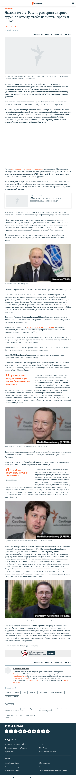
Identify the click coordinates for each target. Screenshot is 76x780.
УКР (46, 777)
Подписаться (9, 752)
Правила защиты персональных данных (53, 771)
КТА (30, 777)
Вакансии (42, 767)
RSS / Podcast (43, 748)
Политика (9, 9)
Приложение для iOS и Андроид (16, 748)
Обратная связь (44, 763)
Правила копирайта (12, 771)
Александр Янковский (12, 26)
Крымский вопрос (32, 680)
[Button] (38, 35)
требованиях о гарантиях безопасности (27, 169)
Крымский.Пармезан (20, 678)
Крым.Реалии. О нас (12, 763)
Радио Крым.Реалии (20, 676)
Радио (41, 744)
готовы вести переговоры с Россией (40, 327)
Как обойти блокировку (47, 752)
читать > (51, 653)
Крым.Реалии (17, 674)
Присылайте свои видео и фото (15, 744)
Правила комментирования (14, 767)
